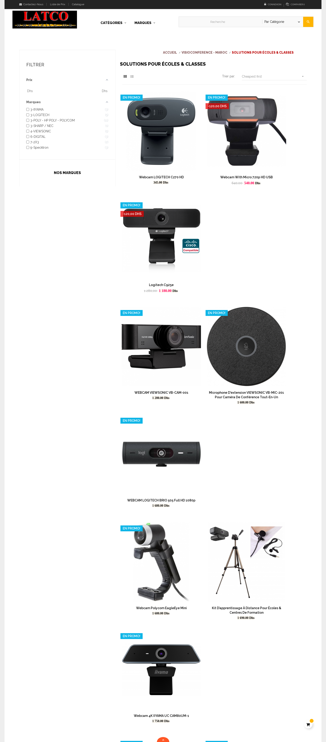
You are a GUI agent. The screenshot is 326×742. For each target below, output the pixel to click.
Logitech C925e (278, 155)
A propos (247, 692)
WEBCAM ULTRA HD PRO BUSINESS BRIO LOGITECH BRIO (150, 413)
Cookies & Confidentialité (258, 715)
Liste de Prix (57, 4)
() (295, 4)
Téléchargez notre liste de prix (188, 719)
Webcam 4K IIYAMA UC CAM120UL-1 (214, 410)
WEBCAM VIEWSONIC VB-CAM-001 (151, 240)
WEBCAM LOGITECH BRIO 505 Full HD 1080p (278, 242)
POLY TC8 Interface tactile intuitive (214, 477)
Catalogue (78, 4)
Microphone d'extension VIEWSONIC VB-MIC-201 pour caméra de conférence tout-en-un (214, 244)
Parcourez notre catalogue (185, 726)
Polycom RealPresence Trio (150, 610)
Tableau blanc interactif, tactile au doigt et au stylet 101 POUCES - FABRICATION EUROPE (278, 548)
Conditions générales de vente (262, 699)
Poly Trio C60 (278, 577)
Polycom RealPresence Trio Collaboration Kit (278, 613)
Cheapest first (274, 76)
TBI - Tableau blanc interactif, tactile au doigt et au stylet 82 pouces (150, 481)
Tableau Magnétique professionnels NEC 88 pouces (150, 446)
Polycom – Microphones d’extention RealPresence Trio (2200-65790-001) (214, 446)
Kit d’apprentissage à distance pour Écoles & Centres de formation (214, 327)
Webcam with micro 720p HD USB (214, 155)
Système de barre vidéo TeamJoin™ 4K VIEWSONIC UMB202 (150, 579)
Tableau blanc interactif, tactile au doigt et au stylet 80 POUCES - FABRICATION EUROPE (150, 548)
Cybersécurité (250, 722)
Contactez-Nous (31, 4)
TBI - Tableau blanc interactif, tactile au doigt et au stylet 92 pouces (278, 515)
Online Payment (251, 707)
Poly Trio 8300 (278, 444)
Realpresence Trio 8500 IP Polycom (214, 577)
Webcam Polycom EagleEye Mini (150, 325)
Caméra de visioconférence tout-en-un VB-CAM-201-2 (214, 613)
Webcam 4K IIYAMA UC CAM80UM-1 (278, 325)
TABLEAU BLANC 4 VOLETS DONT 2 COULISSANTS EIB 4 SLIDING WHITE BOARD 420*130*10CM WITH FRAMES (214, 515)
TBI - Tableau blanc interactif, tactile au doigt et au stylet (278, 479)
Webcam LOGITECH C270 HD (150, 155)
